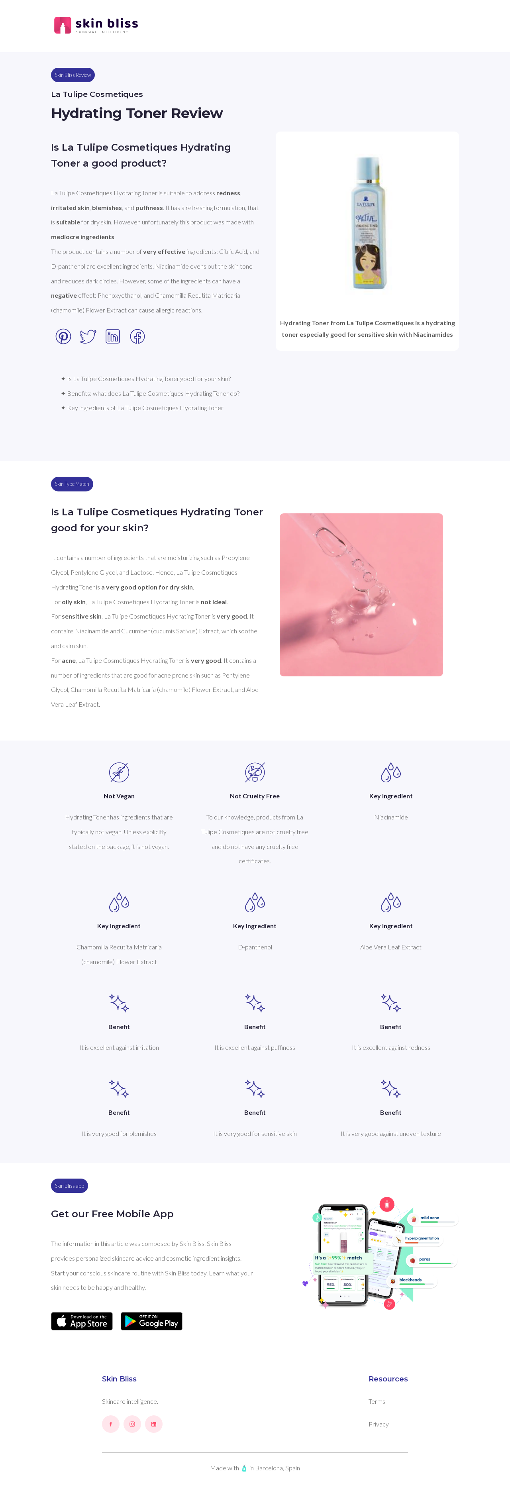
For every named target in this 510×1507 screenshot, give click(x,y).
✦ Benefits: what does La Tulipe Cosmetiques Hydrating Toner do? (150, 393)
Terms (377, 1401)
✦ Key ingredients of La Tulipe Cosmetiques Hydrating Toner (142, 407)
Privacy (379, 1424)
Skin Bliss (119, 1379)
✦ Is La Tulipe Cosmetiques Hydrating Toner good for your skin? (146, 378)
